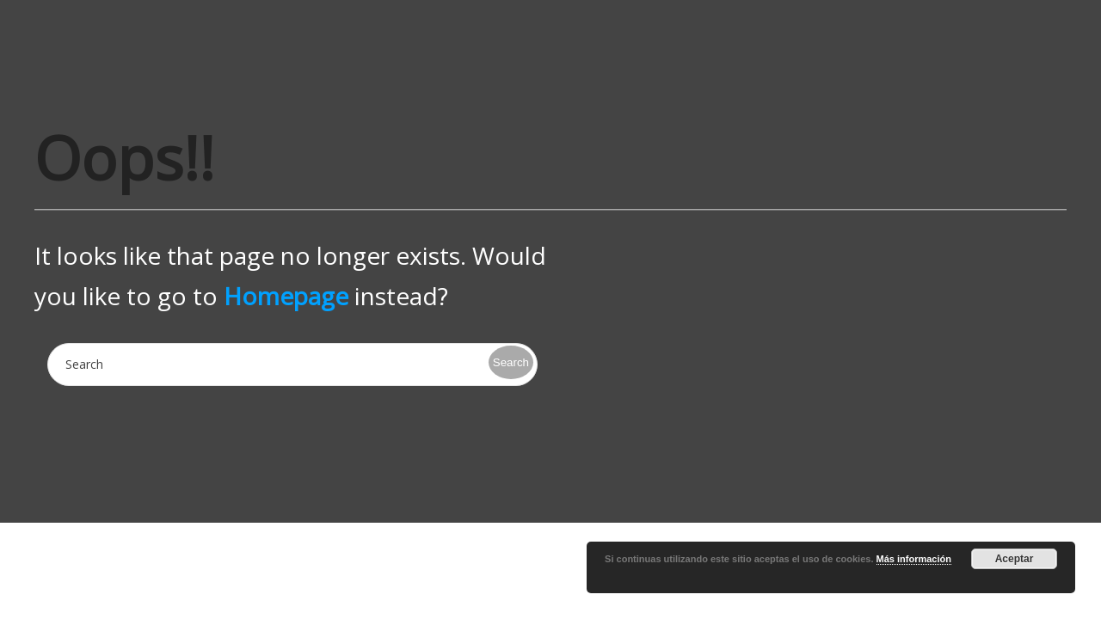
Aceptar (1014, 559)
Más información (913, 559)
